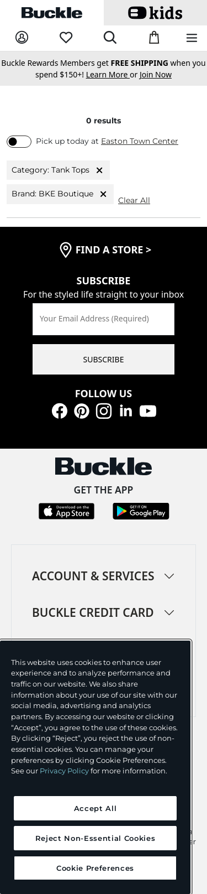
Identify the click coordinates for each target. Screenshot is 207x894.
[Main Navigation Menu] (192, 38)
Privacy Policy (64, 770)
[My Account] (22, 37)
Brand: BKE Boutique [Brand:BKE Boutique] (60, 194)
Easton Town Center (139, 141)
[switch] (19, 142)
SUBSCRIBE (103, 359)
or (113, 74)
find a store (114, 249)
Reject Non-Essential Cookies (95, 838)
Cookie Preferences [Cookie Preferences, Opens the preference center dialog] (95, 868)
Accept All (95, 808)
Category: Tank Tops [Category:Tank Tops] (58, 170)
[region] (95, 767)
